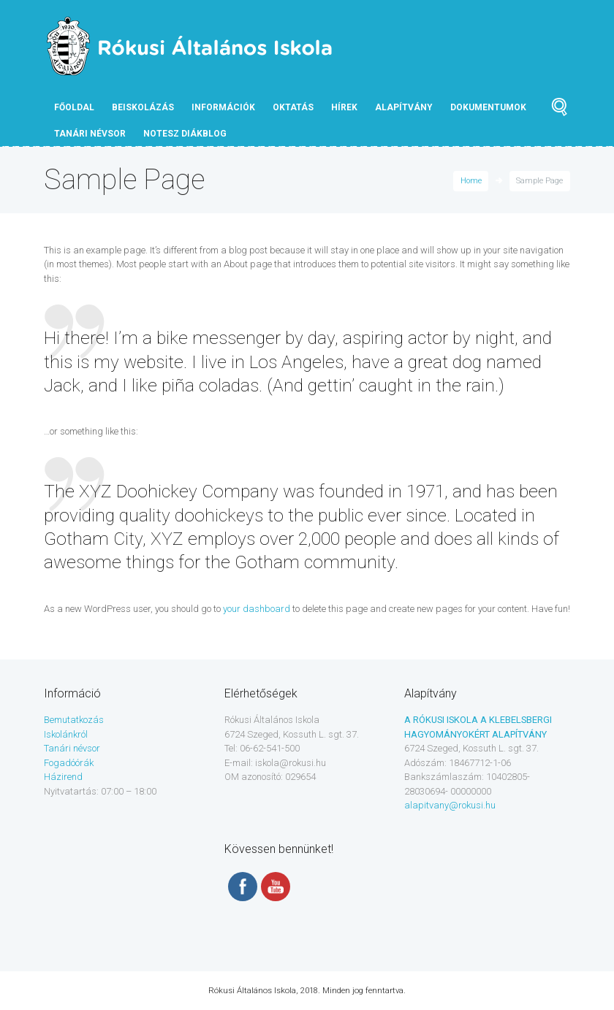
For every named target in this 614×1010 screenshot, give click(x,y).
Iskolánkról (66, 734)
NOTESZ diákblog (185, 134)
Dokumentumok (488, 107)
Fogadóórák (69, 762)
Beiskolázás (143, 107)
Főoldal (74, 107)
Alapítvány (404, 107)
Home (471, 180)
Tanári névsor (72, 748)
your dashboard (256, 608)
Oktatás (293, 107)
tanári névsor (90, 134)
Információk (223, 107)
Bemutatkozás (74, 719)
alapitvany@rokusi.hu (450, 805)
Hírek (344, 107)
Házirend (63, 776)
